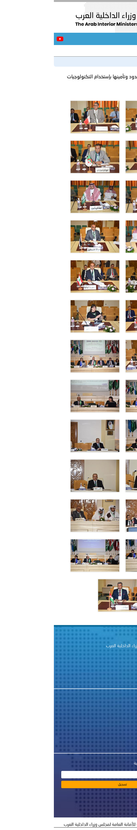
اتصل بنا (113, 729)
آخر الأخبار (123, 50)
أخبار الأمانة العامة (104, 716)
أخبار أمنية (111, 723)
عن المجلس (110, 709)
